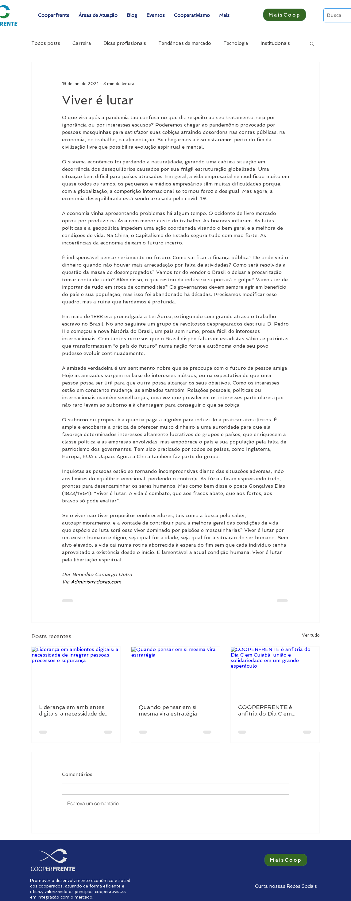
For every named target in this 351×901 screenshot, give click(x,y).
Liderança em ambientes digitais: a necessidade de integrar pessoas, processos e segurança (72, 710)
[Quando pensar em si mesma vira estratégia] (175, 671)
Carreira (81, 43)
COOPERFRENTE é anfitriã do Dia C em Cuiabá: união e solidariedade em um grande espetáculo (265, 710)
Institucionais (275, 43)
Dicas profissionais (124, 43)
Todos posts (45, 43)
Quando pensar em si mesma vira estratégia (168, 710)
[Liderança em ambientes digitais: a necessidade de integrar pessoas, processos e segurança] (76, 671)
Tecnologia (235, 43)
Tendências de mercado (184, 43)
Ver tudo (311, 635)
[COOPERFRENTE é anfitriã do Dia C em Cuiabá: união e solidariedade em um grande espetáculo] (275, 671)
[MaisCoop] (284, 15)
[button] (53, 15)
